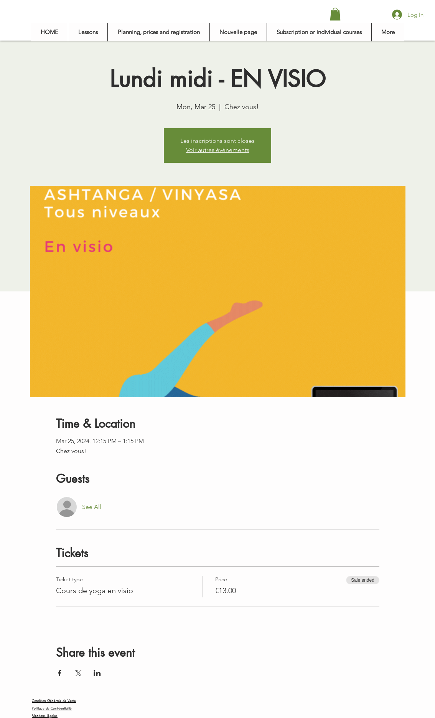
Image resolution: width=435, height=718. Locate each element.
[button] (335, 14)
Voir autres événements (217, 150)
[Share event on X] (78, 673)
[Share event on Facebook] (59, 673)
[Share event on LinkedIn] (97, 673)
